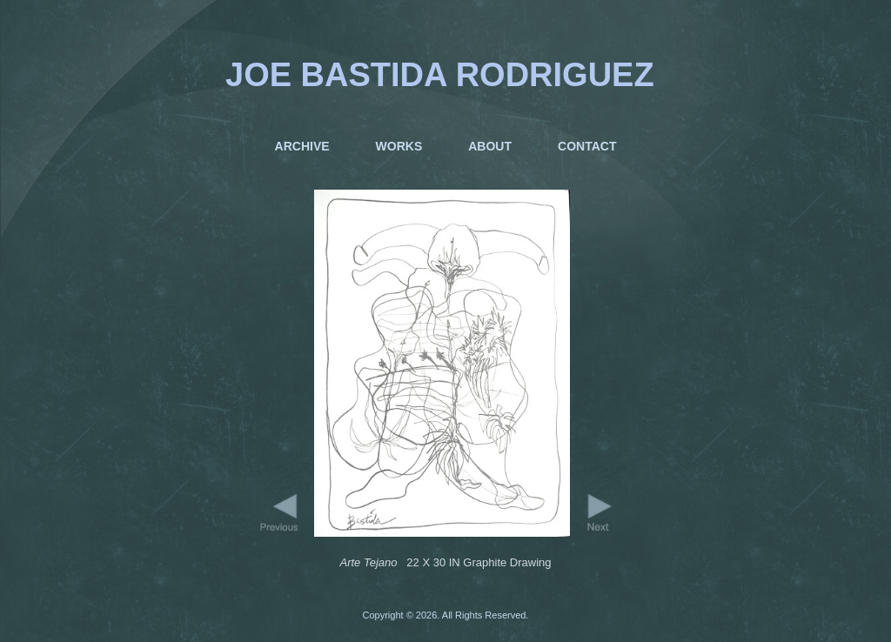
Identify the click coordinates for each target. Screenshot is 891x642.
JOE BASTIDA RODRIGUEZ (439, 75)
